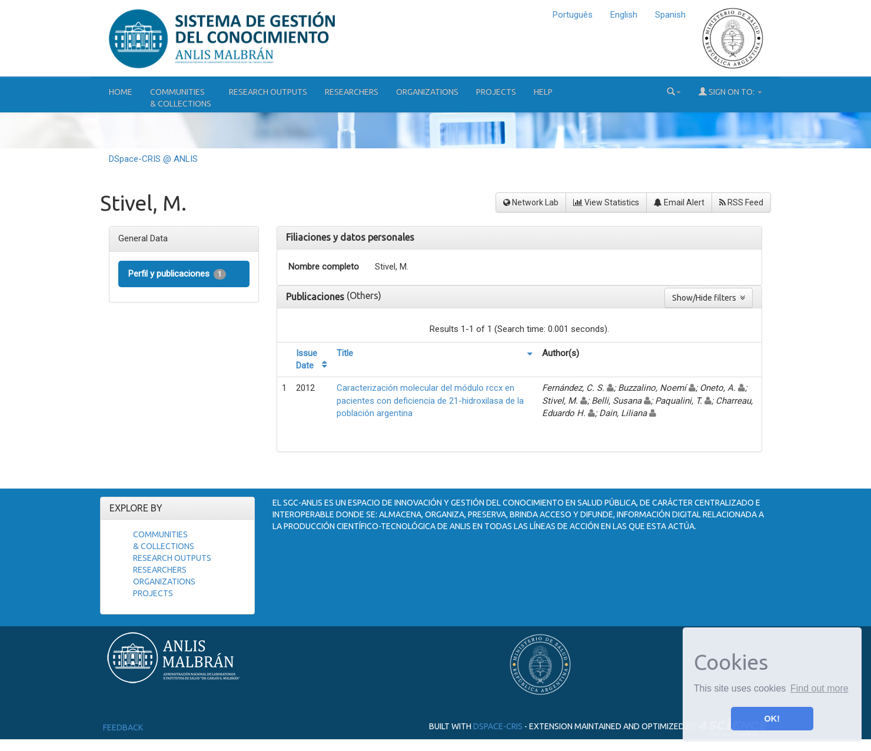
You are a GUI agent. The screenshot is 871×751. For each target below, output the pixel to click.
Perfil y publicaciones (177, 274)
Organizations (427, 92)
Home (120, 92)
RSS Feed (741, 202)
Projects (496, 92)
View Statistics (606, 202)
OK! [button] (772, 718)
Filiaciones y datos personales (350, 237)
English (623, 14)
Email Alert (679, 202)
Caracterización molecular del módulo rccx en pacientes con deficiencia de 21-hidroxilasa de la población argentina (430, 400)
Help (543, 92)
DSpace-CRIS (498, 726)
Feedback (123, 727)
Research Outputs (268, 92)
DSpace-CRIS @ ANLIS (153, 159)
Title (345, 353)
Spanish (670, 14)
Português (573, 14)
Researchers (351, 92)
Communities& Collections (180, 97)
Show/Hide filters (708, 298)
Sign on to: (730, 92)
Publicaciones (316, 296)
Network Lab (530, 202)
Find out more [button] (819, 688)
